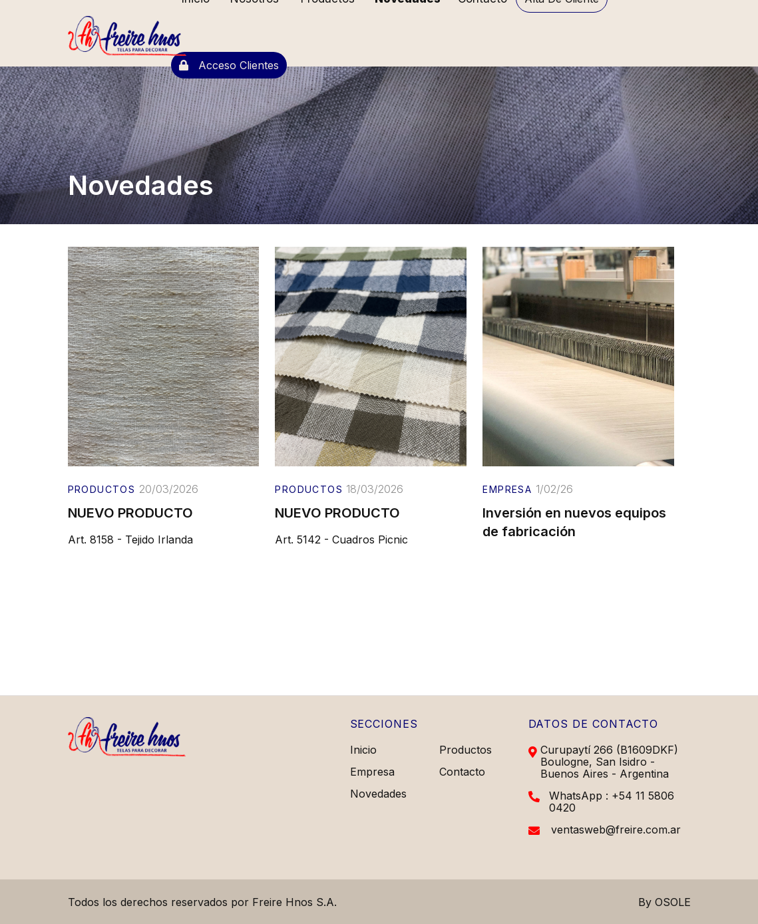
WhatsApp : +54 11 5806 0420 (611, 801)
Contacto (462, 771)
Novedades (378, 793)
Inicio (363, 749)
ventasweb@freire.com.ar (616, 829)
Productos (465, 749)
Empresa (372, 771)
